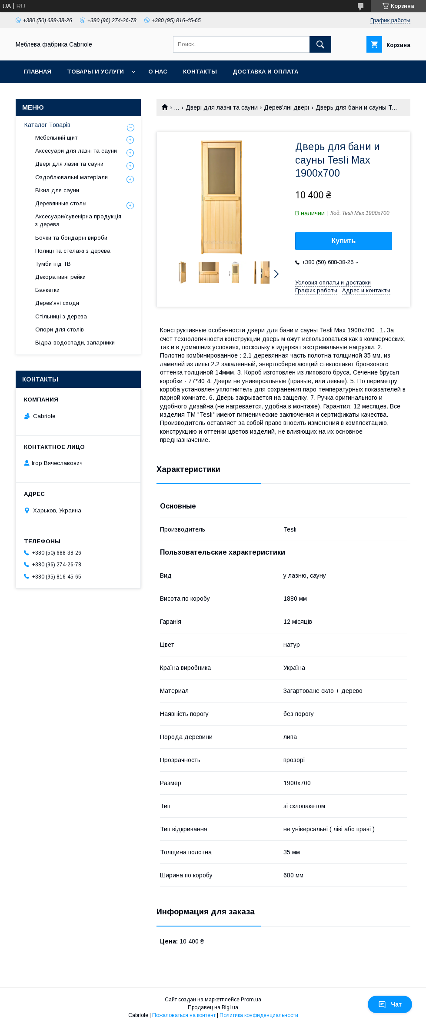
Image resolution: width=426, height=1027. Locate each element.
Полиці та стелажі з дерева (72, 251)
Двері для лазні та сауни (222, 107)
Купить (344, 240)
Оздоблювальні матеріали (71, 177)
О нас (157, 71)
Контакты (200, 71)
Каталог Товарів (47, 124)
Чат (390, 1004)
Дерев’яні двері (286, 107)
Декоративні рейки (60, 277)
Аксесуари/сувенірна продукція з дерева (78, 220)
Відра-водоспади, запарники (75, 342)
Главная (37, 71)
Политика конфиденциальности (259, 1015)
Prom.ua (251, 1000)
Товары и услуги (95, 71)
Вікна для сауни (57, 190)
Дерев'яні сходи (57, 303)
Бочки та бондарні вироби (71, 237)
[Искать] (320, 44)
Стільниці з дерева (61, 316)
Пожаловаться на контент (184, 1015)
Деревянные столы (61, 203)
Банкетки (47, 290)
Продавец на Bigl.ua (213, 1007)
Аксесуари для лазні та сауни (76, 150)
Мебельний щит (56, 137)
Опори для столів (59, 329)
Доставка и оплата (265, 71)
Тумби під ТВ (53, 264)
